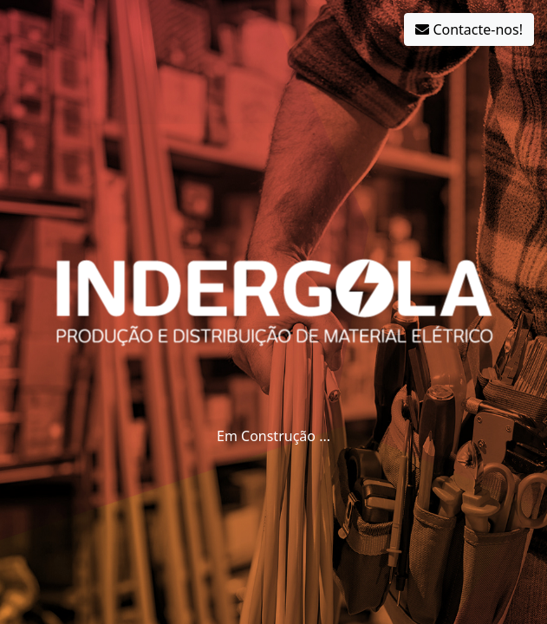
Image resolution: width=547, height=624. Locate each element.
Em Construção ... (273, 435)
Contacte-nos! (469, 29)
